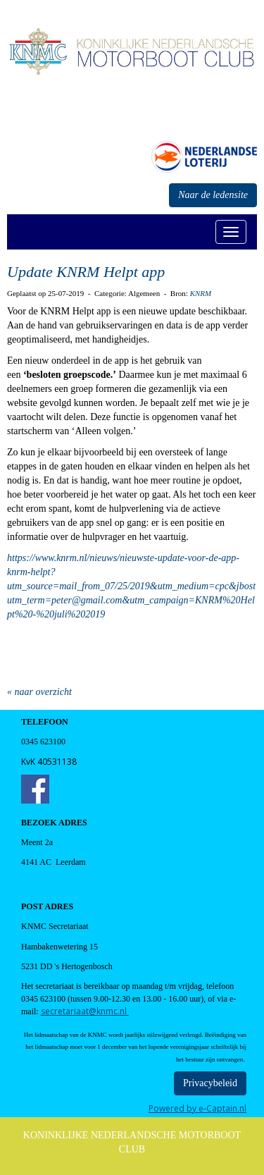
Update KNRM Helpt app (86, 272)
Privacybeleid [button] (210, 1083)
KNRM (201, 293)
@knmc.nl (85, 1011)
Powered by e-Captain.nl (197, 1108)
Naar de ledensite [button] (213, 195)
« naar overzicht (39, 692)
